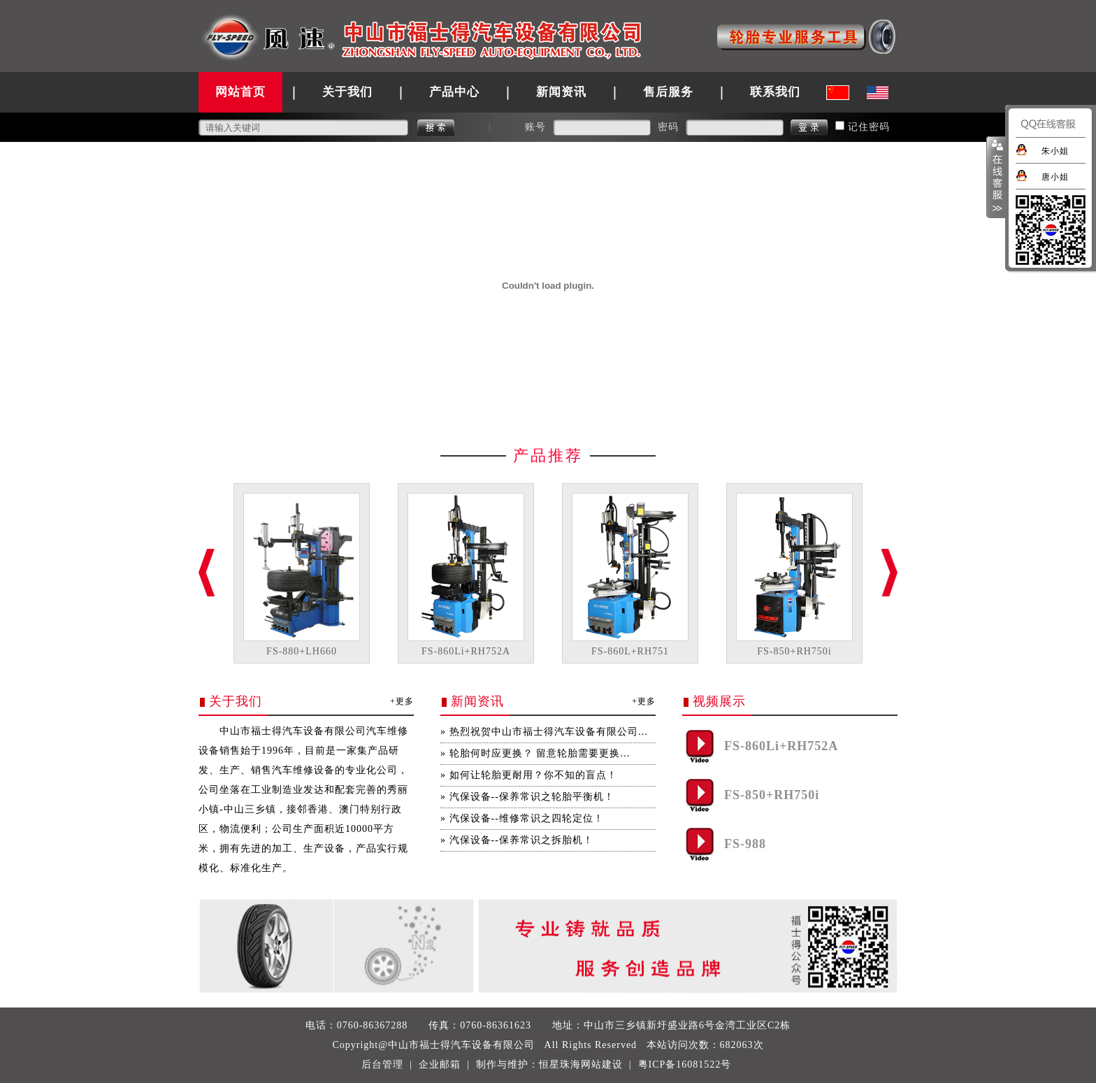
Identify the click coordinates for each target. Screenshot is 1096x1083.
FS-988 (745, 844)
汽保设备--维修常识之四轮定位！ (526, 818)
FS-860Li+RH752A (465, 651)
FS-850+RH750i (794, 651)
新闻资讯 (561, 92)
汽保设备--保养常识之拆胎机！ (521, 840)
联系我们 (775, 92)
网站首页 (240, 92)
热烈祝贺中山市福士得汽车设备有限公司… (549, 731)
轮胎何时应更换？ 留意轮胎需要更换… (540, 753)
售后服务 (668, 92)
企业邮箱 (440, 1064)
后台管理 (382, 1064)
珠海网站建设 (591, 1064)
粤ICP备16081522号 (685, 1064)
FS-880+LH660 (301, 651)
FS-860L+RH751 (630, 651)
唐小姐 (1055, 177)
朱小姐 (1055, 151)
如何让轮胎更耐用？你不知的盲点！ (533, 775)
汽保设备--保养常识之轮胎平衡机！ (531, 796)
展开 (996, 177)
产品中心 (454, 92)
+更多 (402, 701)
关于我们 (347, 92)
